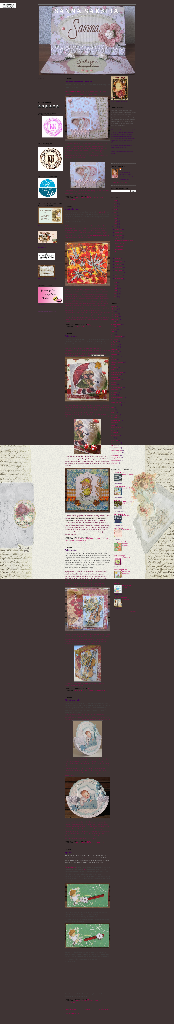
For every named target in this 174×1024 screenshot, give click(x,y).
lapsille (93, 539)
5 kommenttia (70, 199)
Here (85, 858)
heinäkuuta (119, 261)
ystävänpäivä (115, 460)
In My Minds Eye (119, 556)
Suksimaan (125, 599)
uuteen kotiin (115, 448)
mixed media (115, 405)
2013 (115, 285)
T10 (112, 438)
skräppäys (114, 433)
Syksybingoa (71, 336)
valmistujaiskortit (116, 450)
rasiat (113, 425)
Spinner (68, 852)
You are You (126, 557)
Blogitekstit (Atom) (74, 1013)
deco (113, 332)
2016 (115, 224)
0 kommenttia (100, 690)
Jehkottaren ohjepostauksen (100, 235)
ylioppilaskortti (116, 458)
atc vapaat (114, 316)
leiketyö (113, 400)
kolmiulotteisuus (87, 1000)
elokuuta (118, 258)
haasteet (77, 197)
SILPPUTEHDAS (119, 514)
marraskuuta (119, 232)
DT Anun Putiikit (116, 337)
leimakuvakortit (103, 539)
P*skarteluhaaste (70, 867)
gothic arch (115, 344)
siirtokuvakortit (116, 427)
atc (112, 311)
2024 (115, 201)
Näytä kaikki (133, 611)
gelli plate (78, 539)
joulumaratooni (116, 374)
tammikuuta (119, 279)
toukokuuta (119, 267)
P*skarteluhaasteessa (72, 92)
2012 (115, 288)
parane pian (115, 415)
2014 (115, 282)
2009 (115, 297)
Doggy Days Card (127, 474)
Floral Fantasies (119, 486)
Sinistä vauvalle (72, 700)
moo (112, 407)
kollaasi (113, 384)
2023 (115, 204)
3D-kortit (77, 690)
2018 (115, 218)
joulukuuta (118, 229)
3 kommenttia (96, 326)
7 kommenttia (70, 1002)
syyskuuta (118, 238)
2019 (115, 215)
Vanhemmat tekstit (104, 1009)
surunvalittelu (115, 435)
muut (113, 410)
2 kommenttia (81, 540)
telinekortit (114, 440)
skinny (113, 430)
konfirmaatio (115, 390)
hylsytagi (114, 354)
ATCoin (113, 321)
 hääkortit (114, 306)
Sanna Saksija (87, 11)
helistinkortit (115, 352)
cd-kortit (114, 329)
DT (82, 690)
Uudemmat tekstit (70, 1009)
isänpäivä (114, 367)
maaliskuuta (119, 273)
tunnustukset (115, 443)
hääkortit (114, 359)
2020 (115, 212)
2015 (115, 227)
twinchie (114, 445)
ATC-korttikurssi (127, 530)
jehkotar (116, 583)
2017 (115, 221)
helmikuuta (119, 276)
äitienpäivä (114, 463)
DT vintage (114, 339)
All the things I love (120, 570)
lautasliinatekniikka (117, 397)
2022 (115, 206)
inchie (113, 364)
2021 (115, 209)
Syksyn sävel (71, 550)
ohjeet (113, 412)
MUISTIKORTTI (127, 516)
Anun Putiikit (118, 528)
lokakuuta (118, 235)
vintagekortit (99, 197)
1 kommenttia (100, 842)
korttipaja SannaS (120, 542)
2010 (115, 294)
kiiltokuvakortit (116, 380)
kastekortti (114, 377)
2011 (115, 291)
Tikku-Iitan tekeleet (120, 597)
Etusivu (87, 1009)
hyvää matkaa (115, 357)
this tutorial (101, 212)
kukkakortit (85, 326)
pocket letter (115, 417)
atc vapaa (114, 314)
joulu (112, 369)
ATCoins (114, 326)
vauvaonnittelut (87, 197)
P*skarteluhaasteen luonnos (78, 82)
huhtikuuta (119, 270)
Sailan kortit (118, 500)
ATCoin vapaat (116, 324)
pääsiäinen (114, 422)
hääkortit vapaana (117, 362)
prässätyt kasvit (116, 420)
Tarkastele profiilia (119, 182)
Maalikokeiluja (71, 209)
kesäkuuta (118, 264)
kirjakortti (114, 382)
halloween (114, 349)
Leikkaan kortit (119, 472)
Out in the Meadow (128, 488)
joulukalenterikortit (117, 372)
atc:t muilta (114, 319)
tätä (84, 869)
